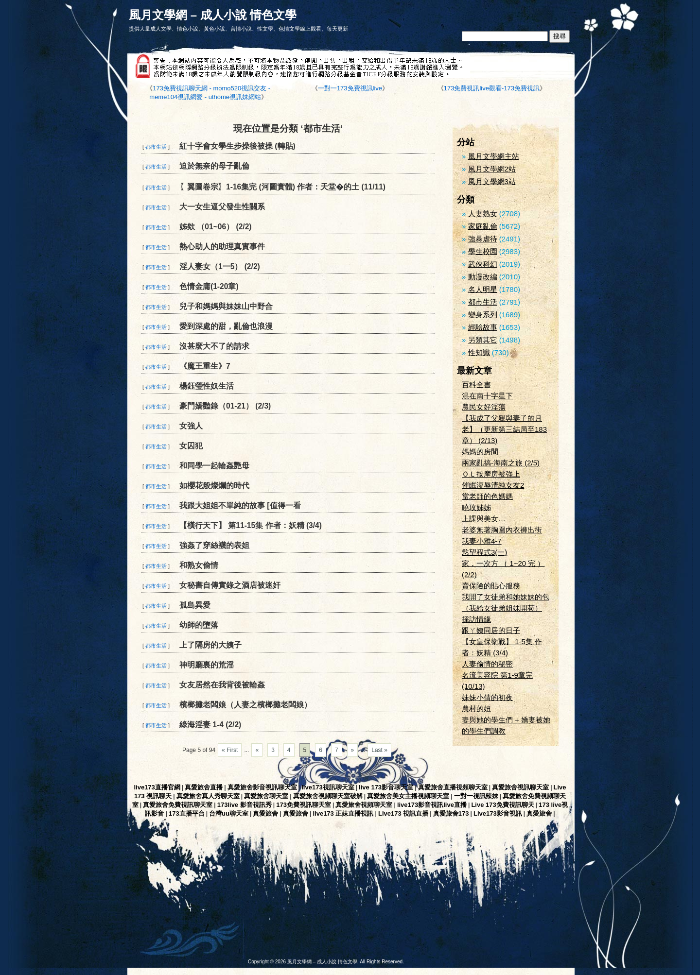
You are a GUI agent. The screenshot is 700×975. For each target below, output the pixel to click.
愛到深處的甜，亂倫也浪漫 (226, 326)
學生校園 (482, 251)
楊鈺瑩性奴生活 (206, 386)
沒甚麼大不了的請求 (214, 346)
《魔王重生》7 (204, 366)
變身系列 (482, 314)
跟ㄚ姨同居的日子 (491, 630)
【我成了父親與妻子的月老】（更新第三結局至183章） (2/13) (504, 429)
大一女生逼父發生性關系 (222, 207)
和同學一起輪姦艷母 (214, 466)
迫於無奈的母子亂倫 (214, 166)
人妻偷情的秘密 (487, 664)
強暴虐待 (482, 239)
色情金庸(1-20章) (209, 286)
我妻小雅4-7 (482, 541)
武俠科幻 (482, 264)
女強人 (191, 426)
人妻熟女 (482, 213)
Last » (379, 750)
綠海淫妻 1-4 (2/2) (210, 724)
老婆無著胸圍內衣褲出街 (502, 530)
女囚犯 (191, 446)
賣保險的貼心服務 (491, 586)
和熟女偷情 (198, 565)
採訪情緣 (476, 619)
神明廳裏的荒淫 (206, 665)
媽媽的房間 (480, 451)
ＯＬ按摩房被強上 (491, 474)
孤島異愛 (194, 605)
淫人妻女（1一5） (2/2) (219, 266)
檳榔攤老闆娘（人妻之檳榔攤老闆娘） (245, 705)
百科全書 (476, 384)
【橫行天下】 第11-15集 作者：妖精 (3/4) (250, 525)
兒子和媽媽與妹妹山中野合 (226, 306)
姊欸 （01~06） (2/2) (215, 226)
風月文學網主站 (493, 156)
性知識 (479, 352)
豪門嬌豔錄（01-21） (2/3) (225, 406)
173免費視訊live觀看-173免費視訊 (492, 88)
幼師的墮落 (198, 625)
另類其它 (482, 340)
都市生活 (156, 147)
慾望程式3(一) (484, 552)
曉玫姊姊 (476, 507)
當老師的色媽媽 (487, 496)
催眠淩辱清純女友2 (493, 485)
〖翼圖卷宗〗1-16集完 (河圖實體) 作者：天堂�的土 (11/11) (282, 187)
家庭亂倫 (482, 226)
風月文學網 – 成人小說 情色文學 (213, 14)
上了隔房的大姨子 (210, 645)
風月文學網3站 (492, 181)
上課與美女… (484, 518)
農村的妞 (476, 708)
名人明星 (482, 289)
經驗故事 (482, 327)
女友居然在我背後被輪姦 (222, 685)
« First (230, 750)
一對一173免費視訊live (350, 88)
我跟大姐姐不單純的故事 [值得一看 (240, 505)
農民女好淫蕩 (484, 407)
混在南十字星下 (487, 396)
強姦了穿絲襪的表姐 (214, 545)
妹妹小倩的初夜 (487, 697)
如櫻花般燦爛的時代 (214, 485)
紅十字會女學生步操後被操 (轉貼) (237, 146)
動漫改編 (482, 277)
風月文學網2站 (492, 169)
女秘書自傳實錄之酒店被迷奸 (229, 585)
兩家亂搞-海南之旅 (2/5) (501, 463)
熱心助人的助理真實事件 (222, 246)
